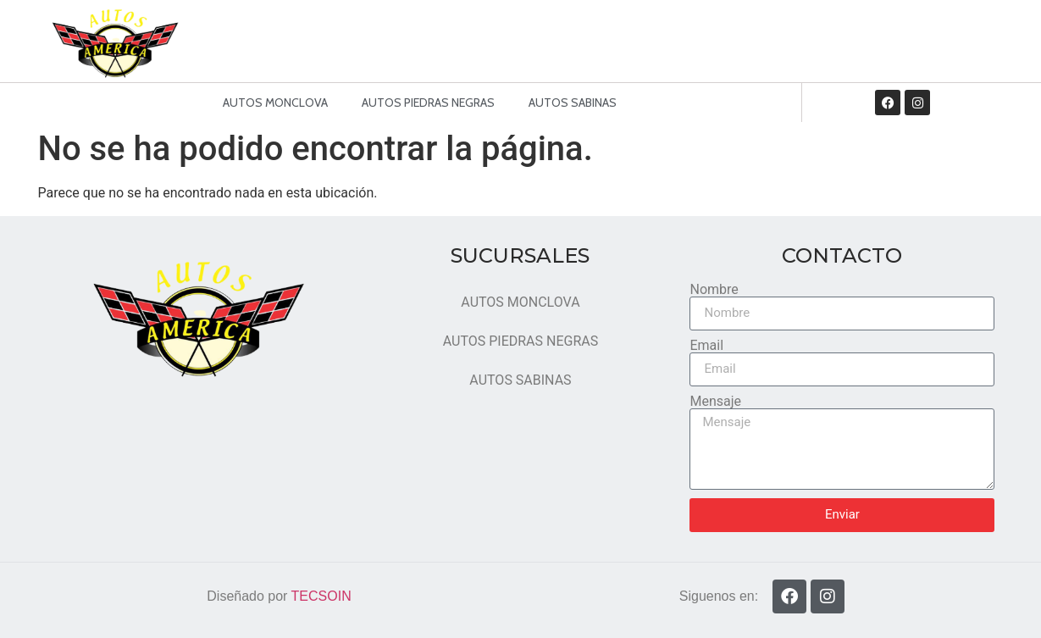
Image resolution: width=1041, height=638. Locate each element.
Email (706, 345)
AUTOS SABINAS (573, 102)
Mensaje (715, 401)
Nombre (713, 290)
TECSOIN (321, 596)
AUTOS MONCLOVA (275, 102)
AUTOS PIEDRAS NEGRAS (428, 102)
